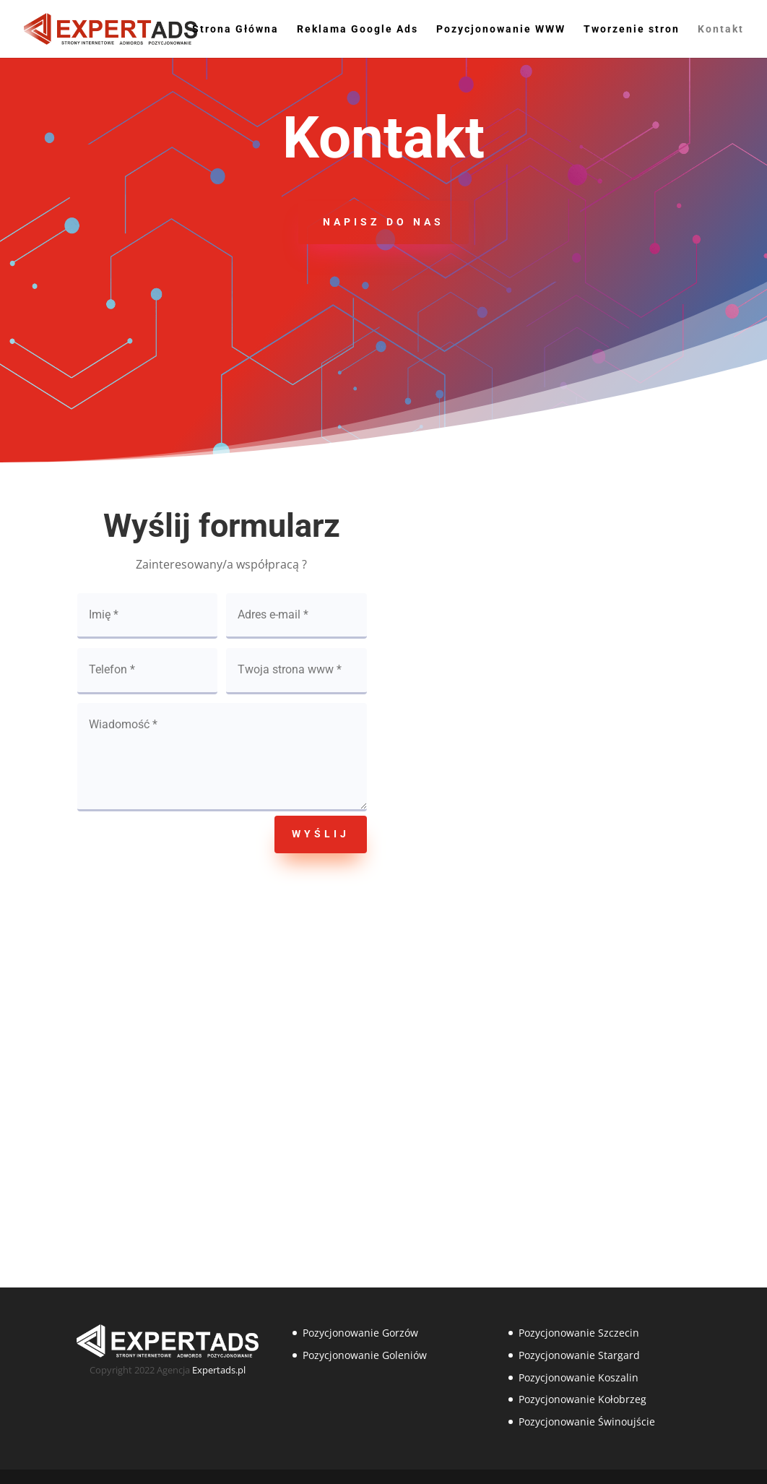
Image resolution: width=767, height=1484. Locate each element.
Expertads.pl (219, 1369)
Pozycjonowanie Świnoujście (587, 1421)
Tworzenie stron (632, 29)
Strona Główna (235, 29)
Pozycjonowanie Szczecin (579, 1333)
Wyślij (321, 834)
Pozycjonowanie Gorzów (360, 1333)
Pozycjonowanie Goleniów (365, 1355)
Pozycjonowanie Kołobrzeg (582, 1399)
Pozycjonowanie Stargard (579, 1355)
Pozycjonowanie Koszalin (578, 1377)
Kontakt (721, 29)
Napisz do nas (383, 222)
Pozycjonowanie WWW (501, 29)
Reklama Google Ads (357, 29)
